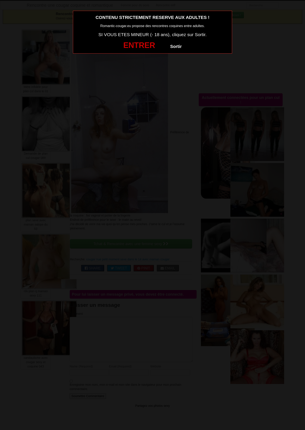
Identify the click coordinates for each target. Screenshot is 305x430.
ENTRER (139, 45)
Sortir (176, 46)
